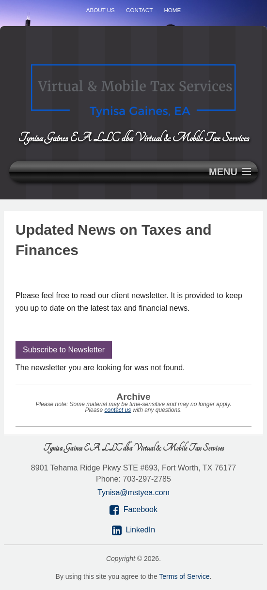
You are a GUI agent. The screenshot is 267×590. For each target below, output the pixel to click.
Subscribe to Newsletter (64, 350)
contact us (117, 410)
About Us (100, 10)
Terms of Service (184, 576)
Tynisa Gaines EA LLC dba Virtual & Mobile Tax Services (133, 138)
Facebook (140, 509)
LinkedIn (141, 530)
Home (172, 10)
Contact (139, 10)
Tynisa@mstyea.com (133, 492)
